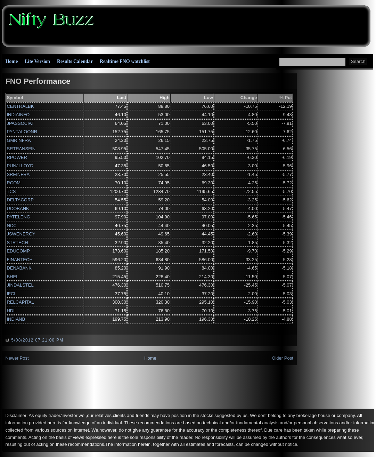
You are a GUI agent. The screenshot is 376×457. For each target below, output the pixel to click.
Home (11, 61)
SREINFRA (18, 174)
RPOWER (17, 157)
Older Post (282, 358)
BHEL (12, 276)
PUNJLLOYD (20, 165)
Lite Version (37, 61)
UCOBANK (18, 208)
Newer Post (16, 358)
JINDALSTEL (20, 285)
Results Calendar (75, 61)
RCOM (14, 182)
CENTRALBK (20, 106)
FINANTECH (19, 259)
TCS (11, 191)
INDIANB (16, 319)
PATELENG (18, 216)
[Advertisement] (236, 24)
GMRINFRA (19, 140)
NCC (11, 225)
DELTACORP (20, 199)
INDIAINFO (18, 114)
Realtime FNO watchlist (125, 61)
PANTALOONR (22, 131)
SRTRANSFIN (21, 148)
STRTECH (17, 242)
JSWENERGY (21, 233)
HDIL (12, 310)
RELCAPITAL (20, 302)
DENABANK (19, 268)
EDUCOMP (18, 251)
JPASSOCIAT (20, 123)
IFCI (11, 293)
